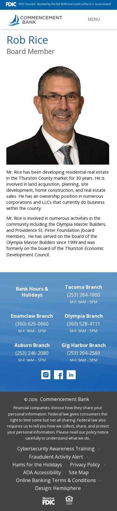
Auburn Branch (32, 345)
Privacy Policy (85, 464)
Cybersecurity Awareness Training (56, 448)
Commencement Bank (64, 399)
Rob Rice (27, 39)
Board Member (31, 51)
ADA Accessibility (42, 472)
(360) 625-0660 (32, 323)
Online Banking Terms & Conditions (56, 480)
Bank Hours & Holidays (32, 291)
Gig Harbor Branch (84, 345)
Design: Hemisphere (58, 488)
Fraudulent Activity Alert (56, 456)
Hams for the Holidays (37, 464)
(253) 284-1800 (83, 295)
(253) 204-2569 (83, 353)
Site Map (79, 472)
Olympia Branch (84, 316)
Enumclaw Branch (32, 316)
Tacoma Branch (83, 287)
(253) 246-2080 (32, 353)
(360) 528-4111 (83, 323)
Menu (94, 19)
